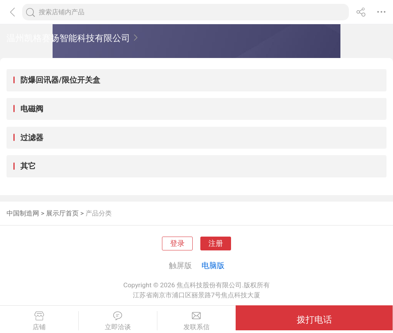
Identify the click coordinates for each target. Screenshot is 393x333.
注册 (215, 243)
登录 (177, 243)
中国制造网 (23, 213)
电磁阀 (31, 108)
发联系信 (197, 321)
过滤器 (31, 137)
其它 (28, 166)
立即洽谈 (118, 321)
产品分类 (99, 213)
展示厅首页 (62, 213)
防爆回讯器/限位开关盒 (60, 79)
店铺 (39, 321)
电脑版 (213, 265)
